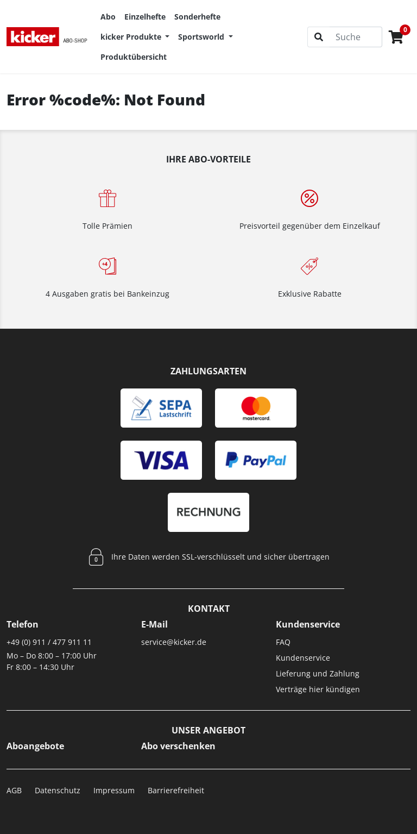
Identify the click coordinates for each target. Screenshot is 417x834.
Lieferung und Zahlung (317, 673)
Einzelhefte (145, 16)
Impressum (114, 790)
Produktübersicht (133, 57)
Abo (108, 16)
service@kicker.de (173, 642)
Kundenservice (303, 658)
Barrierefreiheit (176, 790)
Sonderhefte (197, 16)
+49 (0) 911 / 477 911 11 (49, 642)
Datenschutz (57, 790)
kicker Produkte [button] (131, 37)
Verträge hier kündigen (318, 689)
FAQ (283, 642)
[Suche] (355, 37)
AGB (14, 790)
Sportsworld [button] (202, 37)
